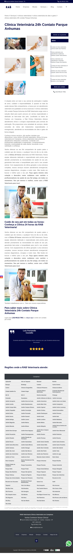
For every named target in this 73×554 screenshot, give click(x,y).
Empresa (26, 7)
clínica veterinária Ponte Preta (59, 77)
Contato (59, 7)
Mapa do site (53, 534)
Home (18, 7)
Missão (34, 7)
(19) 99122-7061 (63, 1)
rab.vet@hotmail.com (36, 527)
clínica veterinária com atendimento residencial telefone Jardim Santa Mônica (59, 54)
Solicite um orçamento (59, 35)
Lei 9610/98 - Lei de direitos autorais (45, 508)
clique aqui (29, 318)
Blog (52, 7)
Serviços (43, 7)
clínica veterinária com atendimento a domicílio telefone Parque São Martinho (59, 61)
